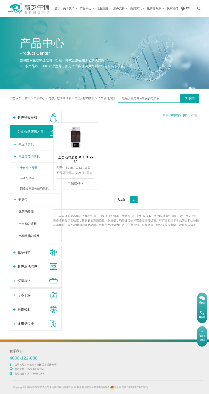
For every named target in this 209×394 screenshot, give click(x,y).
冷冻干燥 (143, 82)
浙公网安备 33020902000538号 (137, 387)
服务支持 (119, 8)
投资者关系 (154, 8)
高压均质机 (26, 144)
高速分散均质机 (84, 98)
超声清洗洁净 (91, 82)
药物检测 (170, 82)
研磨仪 (23, 199)
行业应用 (102, 8)
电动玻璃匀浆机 (29, 235)
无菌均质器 (26, 211)
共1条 (121, 199)
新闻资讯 (136, 8)
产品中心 (85, 8)
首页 (57, 8)
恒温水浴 (117, 82)
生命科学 (65, 82)
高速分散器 (27, 178)
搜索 (190, 98)
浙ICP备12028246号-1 (104, 387)
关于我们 (68, 8)
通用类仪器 (196, 82)
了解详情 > (75, 184)
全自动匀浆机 (28, 223)
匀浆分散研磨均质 (39, 82)
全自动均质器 (106, 98)
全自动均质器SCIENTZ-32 (75, 160)
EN (188, 8)
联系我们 (172, 8)
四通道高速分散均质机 (34, 188)
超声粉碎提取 (13, 82)
